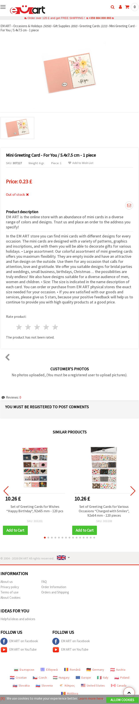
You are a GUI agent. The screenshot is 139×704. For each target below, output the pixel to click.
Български (24, 669)
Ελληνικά (49, 669)
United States (93, 685)
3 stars (37, 326)
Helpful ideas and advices (17, 619)
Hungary (61, 678)
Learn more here (90, 698)
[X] (2, 698)
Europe (83, 677)
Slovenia (44, 685)
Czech (40, 678)
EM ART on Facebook (19, 641)
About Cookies (10, 597)
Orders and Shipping (55, 592)
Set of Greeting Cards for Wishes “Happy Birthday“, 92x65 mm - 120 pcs (34, 508)
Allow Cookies (122, 700)
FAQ (44, 582)
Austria (117, 670)
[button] (45, 537)
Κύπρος (67, 685)
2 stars (28, 326)
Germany (95, 670)
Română (72, 669)
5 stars (55, 326)
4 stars (46, 326)
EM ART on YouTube (18, 649)
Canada (118, 685)
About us (6, 582)
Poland (122, 678)
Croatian (18, 678)
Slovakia (21, 685)
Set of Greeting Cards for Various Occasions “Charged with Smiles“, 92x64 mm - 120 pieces (104, 511)
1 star (19, 326)
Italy (102, 678)
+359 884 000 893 (100, 18)
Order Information (53, 587)
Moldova (69, 693)
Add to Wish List (80, 163)
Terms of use (9, 592)
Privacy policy (9, 587)
